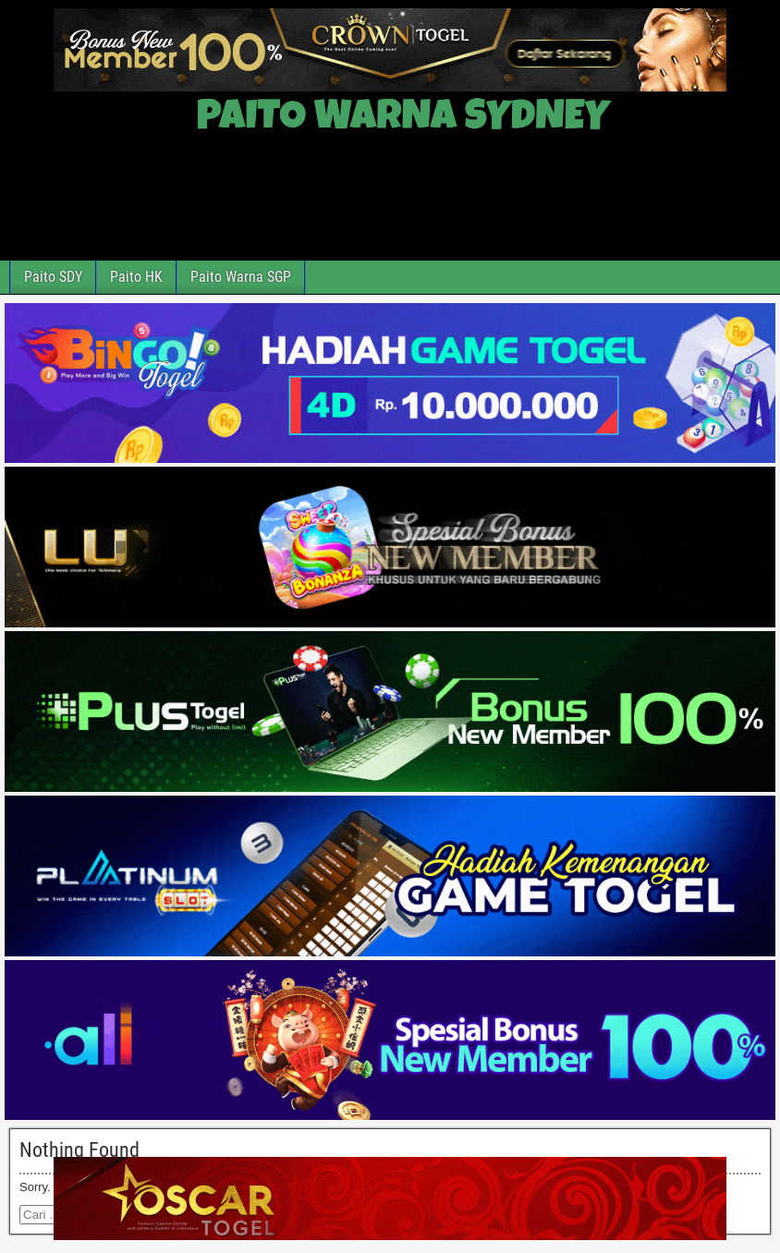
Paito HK (136, 277)
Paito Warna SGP (240, 277)
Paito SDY (53, 277)
